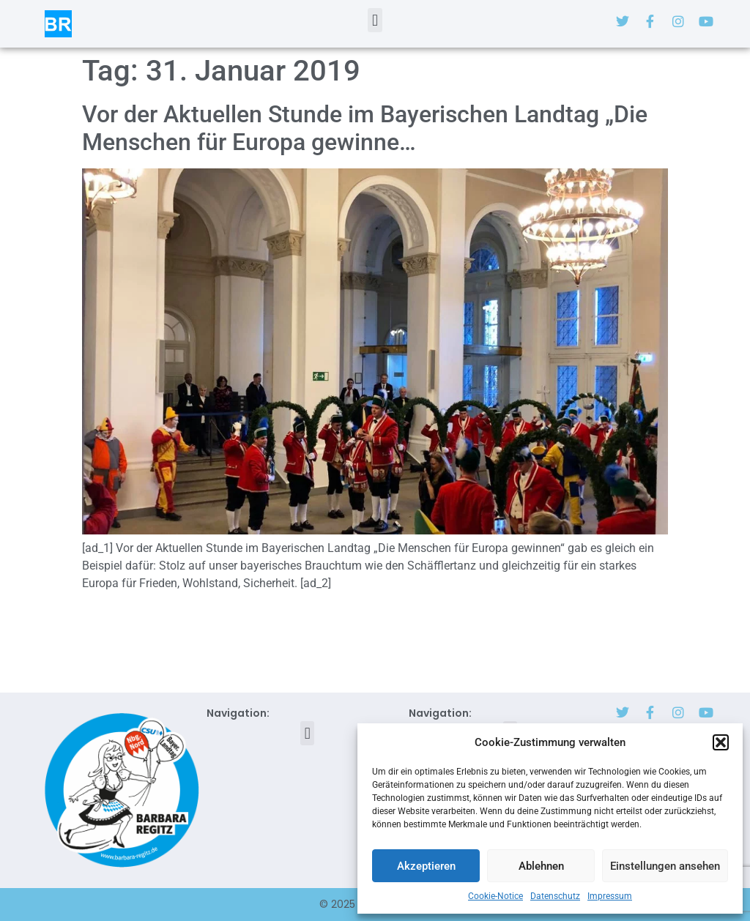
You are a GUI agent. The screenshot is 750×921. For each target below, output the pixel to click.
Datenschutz (555, 896)
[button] (720, 742)
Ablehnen (541, 866)
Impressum (609, 896)
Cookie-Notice (495, 896)
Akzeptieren (426, 866)
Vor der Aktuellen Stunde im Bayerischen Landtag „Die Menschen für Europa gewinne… (364, 128)
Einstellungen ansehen (665, 866)
